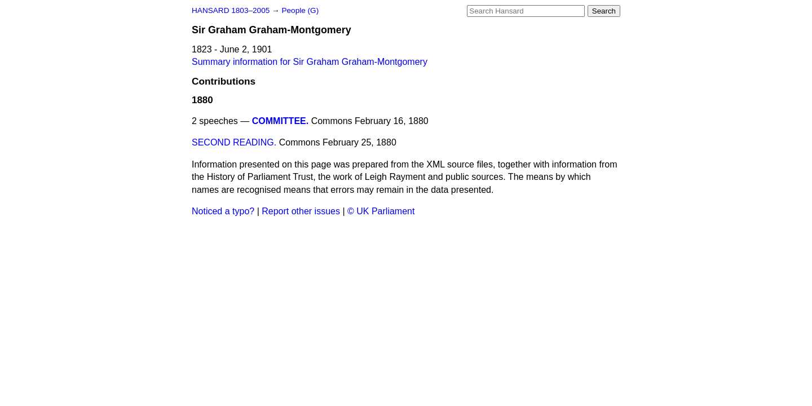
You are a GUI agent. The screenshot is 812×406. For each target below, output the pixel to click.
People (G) (300, 10)
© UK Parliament (380, 211)
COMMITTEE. (280, 121)
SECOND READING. (234, 142)
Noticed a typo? (223, 211)
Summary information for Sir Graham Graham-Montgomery (309, 62)
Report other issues (301, 211)
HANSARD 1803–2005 (231, 10)
